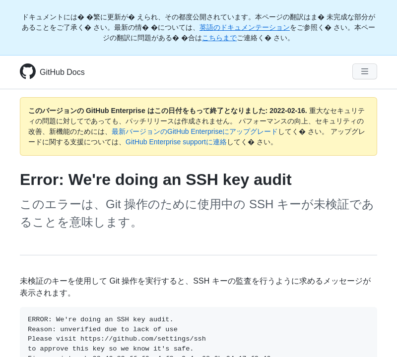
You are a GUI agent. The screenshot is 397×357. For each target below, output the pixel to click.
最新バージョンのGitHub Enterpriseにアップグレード (195, 131)
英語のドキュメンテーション (244, 27)
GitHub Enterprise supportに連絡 (176, 142)
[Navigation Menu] (364, 71)
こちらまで (219, 38)
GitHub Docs (62, 72)
